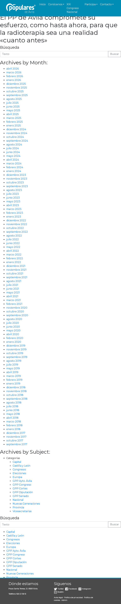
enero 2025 (13, 125)
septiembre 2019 (16, 357)
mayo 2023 (13, 201)
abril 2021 (12, 296)
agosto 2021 (13, 281)
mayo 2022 (13, 247)
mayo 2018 (13, 414)
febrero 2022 (14, 258)
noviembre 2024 (16, 133)
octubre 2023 (15, 182)
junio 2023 (13, 197)
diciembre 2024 (16, 129)
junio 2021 (12, 288)
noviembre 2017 (16, 436)
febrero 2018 (14, 425)
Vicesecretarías (22, 511)
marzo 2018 (13, 421)
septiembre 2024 (17, 140)
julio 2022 (12, 239)
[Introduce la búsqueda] (54, 54)
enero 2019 (13, 383)
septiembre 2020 (17, 315)
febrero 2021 (14, 303)
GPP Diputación (23, 492)
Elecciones (19, 473)
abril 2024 (12, 159)
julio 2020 (12, 322)
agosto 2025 (14, 99)
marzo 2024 (13, 163)
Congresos (19, 469)
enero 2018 (13, 429)
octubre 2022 (15, 228)
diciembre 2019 (15, 345)
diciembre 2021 (15, 266)
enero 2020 (13, 341)
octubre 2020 (15, 311)
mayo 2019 (13, 368)
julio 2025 (12, 102)
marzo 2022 (13, 254)
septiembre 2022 (17, 231)
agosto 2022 (14, 235)
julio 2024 (12, 148)
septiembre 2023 (17, 186)
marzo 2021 (13, 300)
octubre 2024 (15, 137)
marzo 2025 (13, 118)
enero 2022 (13, 262)
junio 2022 (13, 243)
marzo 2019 (13, 376)
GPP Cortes (20, 488)
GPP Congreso (22, 484)
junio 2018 (12, 410)
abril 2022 (12, 250)
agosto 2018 (13, 402)
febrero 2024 (14, 167)
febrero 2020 (14, 338)
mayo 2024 (13, 155)
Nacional (18, 499)
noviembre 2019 (16, 349)
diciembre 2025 (16, 83)
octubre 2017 (14, 440)
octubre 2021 (14, 273)
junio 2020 (13, 326)
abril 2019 (12, 372)
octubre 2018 (14, 395)
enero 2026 (13, 80)
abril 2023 (12, 205)
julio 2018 (12, 406)
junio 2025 (13, 106)
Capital (17, 461)
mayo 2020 (13, 330)
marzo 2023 (13, 209)
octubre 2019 (14, 353)
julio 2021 (12, 285)
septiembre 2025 (17, 95)
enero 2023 (13, 216)
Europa (17, 477)
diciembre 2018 (16, 387)
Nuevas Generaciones (26, 503)
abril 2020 (12, 334)
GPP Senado (21, 496)
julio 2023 (12, 193)
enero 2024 (13, 171)
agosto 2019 (13, 360)
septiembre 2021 (16, 277)
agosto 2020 (14, 319)
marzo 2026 (13, 72)
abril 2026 (12, 68)
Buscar (114, 53)
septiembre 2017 (16, 444)
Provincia (18, 507)
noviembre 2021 (16, 269)
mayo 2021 (13, 292)
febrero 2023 (14, 212)
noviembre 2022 (16, 224)
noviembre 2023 (16, 178)
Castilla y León (21, 465)
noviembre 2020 (16, 307)
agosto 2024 (14, 144)
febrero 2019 (14, 379)
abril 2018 (12, 417)
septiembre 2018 (16, 398)
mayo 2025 (13, 110)
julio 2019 (12, 364)
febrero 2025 (14, 121)
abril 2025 (12, 114)
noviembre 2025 (16, 87)
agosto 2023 (14, 190)
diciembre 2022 (16, 220)
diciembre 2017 (15, 433)
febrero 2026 (14, 76)
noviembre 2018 (16, 391)
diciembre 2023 (16, 174)
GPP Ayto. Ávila (22, 480)
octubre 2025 (15, 91)
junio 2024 (13, 152)
